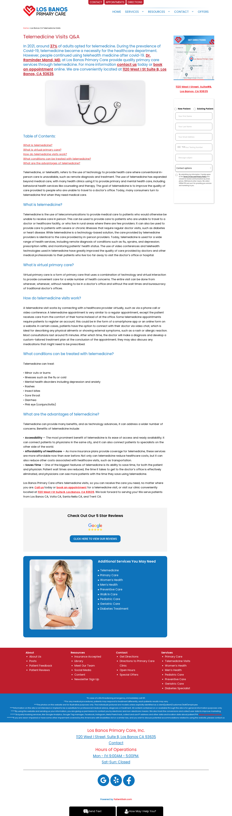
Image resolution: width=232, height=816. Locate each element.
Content (79, 674)
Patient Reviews (39, 670)
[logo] (45, 10)
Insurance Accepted (87, 656)
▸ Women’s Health (110, 580)
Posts (33, 661)
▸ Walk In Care (107, 594)
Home (116, 12)
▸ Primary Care (108, 575)
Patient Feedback (40, 665)
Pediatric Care (174, 674)
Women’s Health (176, 665)
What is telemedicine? (37, 145)
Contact (181, 12)
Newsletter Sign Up (86, 679)
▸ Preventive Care (110, 589)
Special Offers (129, 674)
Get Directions (129, 656)
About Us (35, 656)
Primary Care (173, 656)
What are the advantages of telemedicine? (51, 163)
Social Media (82, 670)
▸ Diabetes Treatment (113, 609)
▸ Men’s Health (108, 585)
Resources (156, 12)
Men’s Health (173, 670)
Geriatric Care (174, 684)
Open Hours (127, 670)
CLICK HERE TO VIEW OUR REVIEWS (95, 538)
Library (78, 661)
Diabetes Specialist (177, 688)
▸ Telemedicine (108, 570)
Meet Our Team (84, 665)
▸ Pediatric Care (109, 599)
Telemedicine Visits (177, 661)
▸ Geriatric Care (109, 604)
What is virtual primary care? (42, 150)
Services (132, 12)
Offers (203, 12)
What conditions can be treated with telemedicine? (57, 159)
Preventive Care (175, 679)
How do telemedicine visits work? (45, 154)
